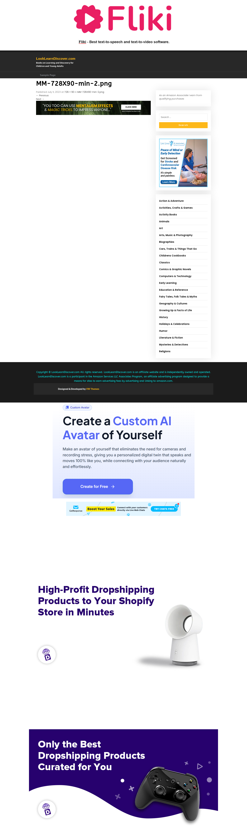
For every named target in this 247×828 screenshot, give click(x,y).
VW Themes (92, 389)
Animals (164, 221)
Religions (164, 351)
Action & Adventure (171, 201)
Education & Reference (173, 290)
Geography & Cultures (173, 303)
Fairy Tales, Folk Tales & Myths (178, 296)
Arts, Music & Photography (175, 235)
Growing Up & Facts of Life (175, 310)
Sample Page (48, 75)
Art (161, 228)
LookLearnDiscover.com (55, 58)
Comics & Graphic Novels (175, 269)
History (163, 317)
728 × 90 (69, 92)
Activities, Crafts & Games (176, 207)
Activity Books (168, 214)
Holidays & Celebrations (174, 324)
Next (40, 99)
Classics (164, 262)
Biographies (166, 242)
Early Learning (168, 283)
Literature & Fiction (171, 337)
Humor (163, 331)
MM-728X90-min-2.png (90, 92)
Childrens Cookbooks (172, 255)
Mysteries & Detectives (173, 344)
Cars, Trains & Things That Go (178, 248)
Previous (42, 95)
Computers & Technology (175, 276)
